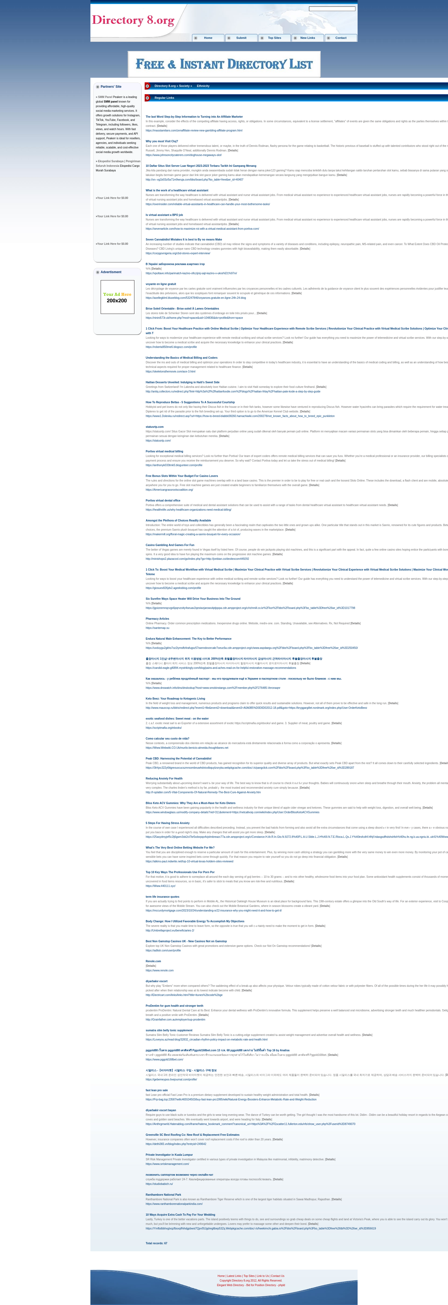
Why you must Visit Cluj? (162, 141)
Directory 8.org (165, 85)
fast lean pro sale (157, 1090)
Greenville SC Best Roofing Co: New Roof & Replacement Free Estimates (192, 1134)
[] (162, 125)
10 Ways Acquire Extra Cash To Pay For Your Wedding (180, 1214)
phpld (282, 1285)
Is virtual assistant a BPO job (164, 214)
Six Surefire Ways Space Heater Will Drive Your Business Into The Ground (193, 598)
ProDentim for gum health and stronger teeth (174, 1005)
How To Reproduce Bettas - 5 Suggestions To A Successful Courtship (190, 402)
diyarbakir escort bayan (161, 1110)
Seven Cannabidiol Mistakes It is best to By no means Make (184, 239)
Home (208, 37)
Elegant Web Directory (230, 1285)
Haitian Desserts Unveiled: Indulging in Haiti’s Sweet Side (183, 382)
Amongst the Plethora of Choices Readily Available (178, 520)
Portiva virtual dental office (163, 500)
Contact (341, 37)
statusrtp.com (155, 426)
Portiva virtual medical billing (164, 451)
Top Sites (274, 37)
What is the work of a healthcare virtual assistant (177, 190)
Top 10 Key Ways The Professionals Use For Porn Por (180, 872)
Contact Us (277, 1276)
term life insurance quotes (162, 896)
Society (184, 85)
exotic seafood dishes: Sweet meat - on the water (177, 718)
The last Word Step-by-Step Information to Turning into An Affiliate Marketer (194, 116)
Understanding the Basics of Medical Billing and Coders (182, 357)
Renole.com (153, 961)
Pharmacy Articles (157, 618)
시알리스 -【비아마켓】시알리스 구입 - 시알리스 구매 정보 (181, 1070)
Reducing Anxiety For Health (164, 778)
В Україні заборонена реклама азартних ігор (175, 264)
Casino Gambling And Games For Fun (170, 545)
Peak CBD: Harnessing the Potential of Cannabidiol (178, 758)
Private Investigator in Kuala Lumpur (169, 1154)
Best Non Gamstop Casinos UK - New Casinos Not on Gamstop (186, 941)
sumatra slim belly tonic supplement (169, 1030)
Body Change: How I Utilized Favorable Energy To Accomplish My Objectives (195, 921)
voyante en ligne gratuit (161, 284)
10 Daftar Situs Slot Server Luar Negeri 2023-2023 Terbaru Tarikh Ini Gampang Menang (201, 165)
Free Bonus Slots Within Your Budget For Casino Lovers (182, 475)
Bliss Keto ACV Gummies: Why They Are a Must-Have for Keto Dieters (191, 803)
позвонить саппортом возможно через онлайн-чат (179, 1174)
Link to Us (263, 1276)
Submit (241, 37)
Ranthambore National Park (163, 1194)
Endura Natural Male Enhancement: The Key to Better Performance (189, 638)
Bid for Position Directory (261, 1285)
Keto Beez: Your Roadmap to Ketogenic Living (175, 698)
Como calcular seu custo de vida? (167, 738)
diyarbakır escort (157, 981)
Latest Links (234, 1276)
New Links (307, 37)
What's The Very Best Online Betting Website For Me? (180, 847)
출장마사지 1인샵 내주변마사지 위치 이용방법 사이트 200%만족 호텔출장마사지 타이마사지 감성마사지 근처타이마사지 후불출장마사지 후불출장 (234, 658)
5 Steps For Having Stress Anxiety (167, 823)
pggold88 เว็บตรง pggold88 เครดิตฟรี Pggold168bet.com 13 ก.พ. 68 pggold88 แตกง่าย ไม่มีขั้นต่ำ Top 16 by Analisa (218, 1050)
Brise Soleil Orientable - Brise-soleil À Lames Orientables (182, 308)
